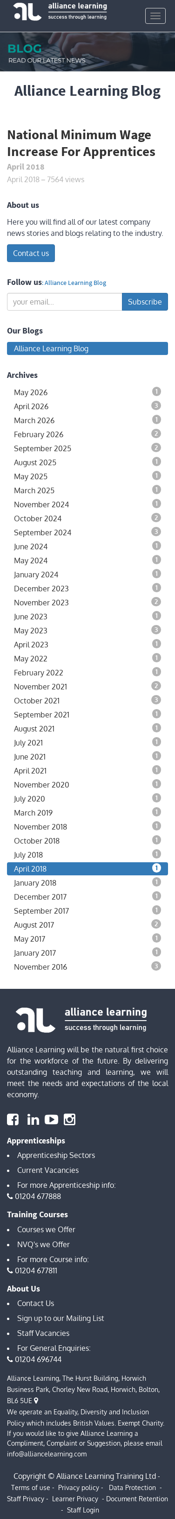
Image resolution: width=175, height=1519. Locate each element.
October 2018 (87, 840)
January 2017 (87, 952)
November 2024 (87, 504)
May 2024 (87, 560)
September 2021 (87, 714)
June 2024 (87, 546)
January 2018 (87, 882)
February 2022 (87, 672)
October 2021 (87, 700)
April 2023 (87, 644)
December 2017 (87, 896)
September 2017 (87, 910)
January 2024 (87, 574)
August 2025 (87, 462)
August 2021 (87, 728)
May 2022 (87, 658)
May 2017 (87, 938)
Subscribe (145, 301)
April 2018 (87, 868)
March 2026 (87, 420)
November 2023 (87, 602)
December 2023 (87, 588)
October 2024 (87, 518)
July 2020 (87, 798)
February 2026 (87, 434)
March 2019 (87, 812)
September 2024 (87, 532)
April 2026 (87, 406)
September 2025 (87, 448)
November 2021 (87, 686)
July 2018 (87, 854)
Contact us (31, 253)
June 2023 (87, 616)
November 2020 (87, 784)
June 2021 (87, 756)
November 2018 (87, 826)
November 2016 (87, 966)
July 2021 (87, 742)
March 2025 (87, 490)
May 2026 (87, 392)
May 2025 (87, 476)
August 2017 (87, 924)
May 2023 (87, 630)
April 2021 (87, 770)
